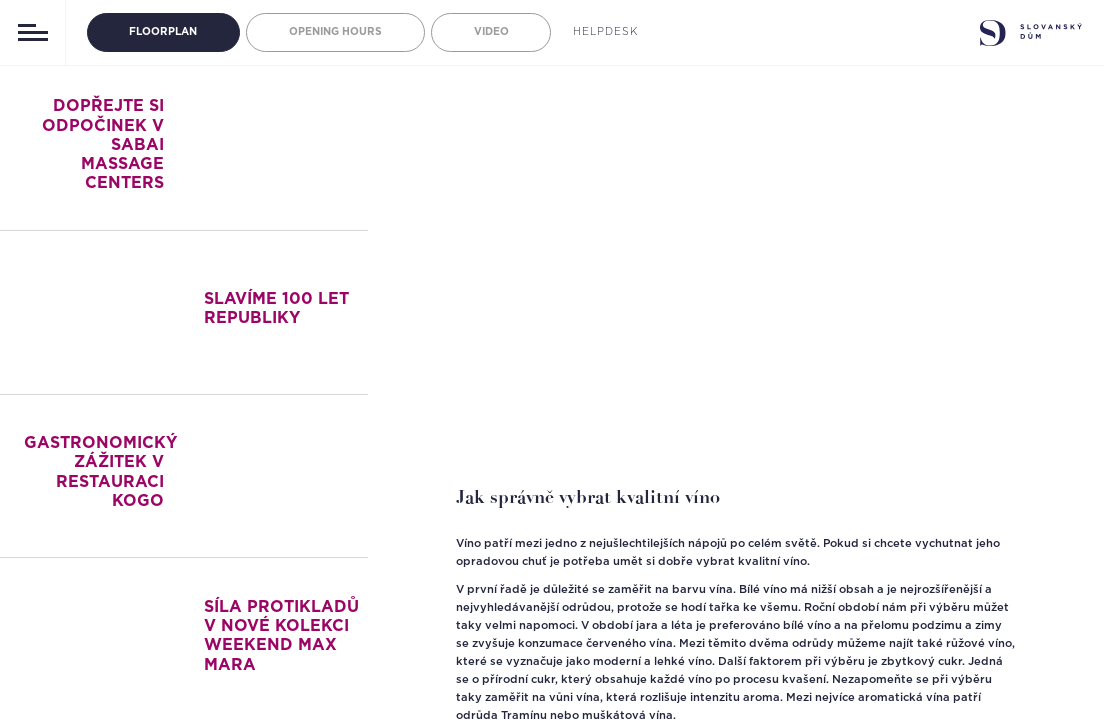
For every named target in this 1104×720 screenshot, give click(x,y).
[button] (435, 395)
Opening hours (335, 32)
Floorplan (163, 32)
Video (491, 32)
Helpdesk (605, 32)
